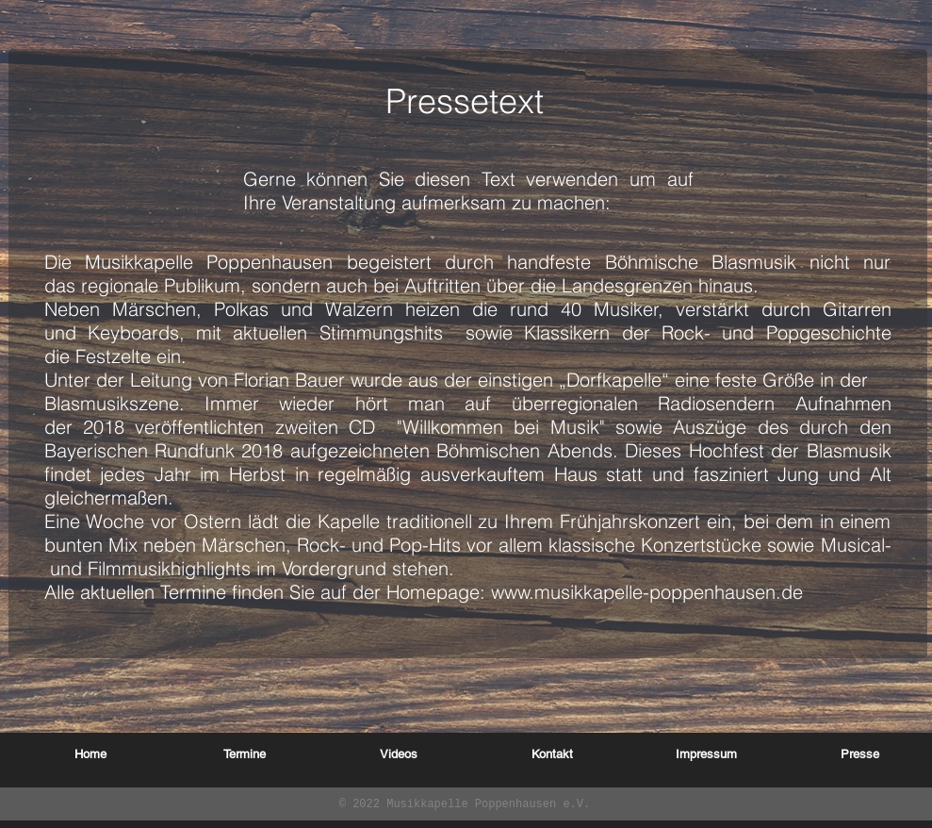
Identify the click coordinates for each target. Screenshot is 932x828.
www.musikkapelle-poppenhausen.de (647, 592)
